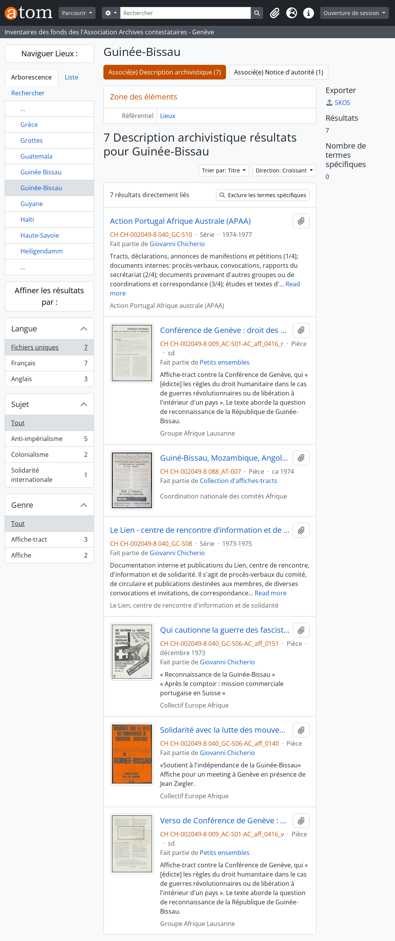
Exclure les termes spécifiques (262, 195)
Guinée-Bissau (41, 188)
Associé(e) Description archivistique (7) (164, 72)
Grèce (29, 124)
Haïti (27, 219)
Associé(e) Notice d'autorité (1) (278, 72)
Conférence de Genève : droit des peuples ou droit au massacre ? (225, 330)
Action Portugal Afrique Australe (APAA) (180, 221)
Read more (271, 593)
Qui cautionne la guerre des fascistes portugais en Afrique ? (225, 630)
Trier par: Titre (221, 170)
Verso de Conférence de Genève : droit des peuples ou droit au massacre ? (225, 820)
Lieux (167, 116)
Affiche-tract (49, 541)
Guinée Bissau (41, 172)
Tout (18, 423)
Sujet (20, 404)
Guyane (31, 203)
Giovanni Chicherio (177, 244)
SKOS (338, 102)
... (22, 109)
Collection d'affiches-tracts (238, 480)
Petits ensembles (225, 362)
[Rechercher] (186, 13)
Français (49, 364)
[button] (274, 13)
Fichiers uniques (49, 349)
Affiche (49, 557)
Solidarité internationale (49, 475)
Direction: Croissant (282, 170)
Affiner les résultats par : (49, 296)
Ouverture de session (352, 13)
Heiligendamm (41, 251)
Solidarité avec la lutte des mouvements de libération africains (225, 730)
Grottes (31, 140)
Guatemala (36, 156)
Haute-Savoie (39, 235)
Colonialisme (49, 456)
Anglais (49, 380)
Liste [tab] (71, 77)
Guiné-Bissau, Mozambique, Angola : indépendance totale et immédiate (225, 458)
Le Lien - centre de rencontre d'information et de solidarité (200, 530)
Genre (22, 505)
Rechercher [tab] (28, 93)
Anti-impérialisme (49, 440)
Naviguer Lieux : (49, 53)
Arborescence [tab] (31, 77)
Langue (24, 328)
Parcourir (75, 13)
